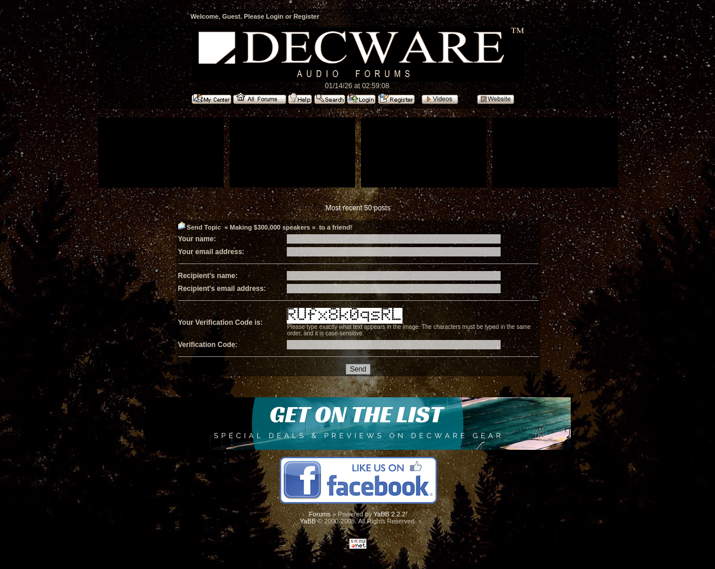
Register (306, 16)
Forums (320, 514)
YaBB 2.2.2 (389, 514)
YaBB (307, 521)
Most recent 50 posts (357, 208)
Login (274, 16)
